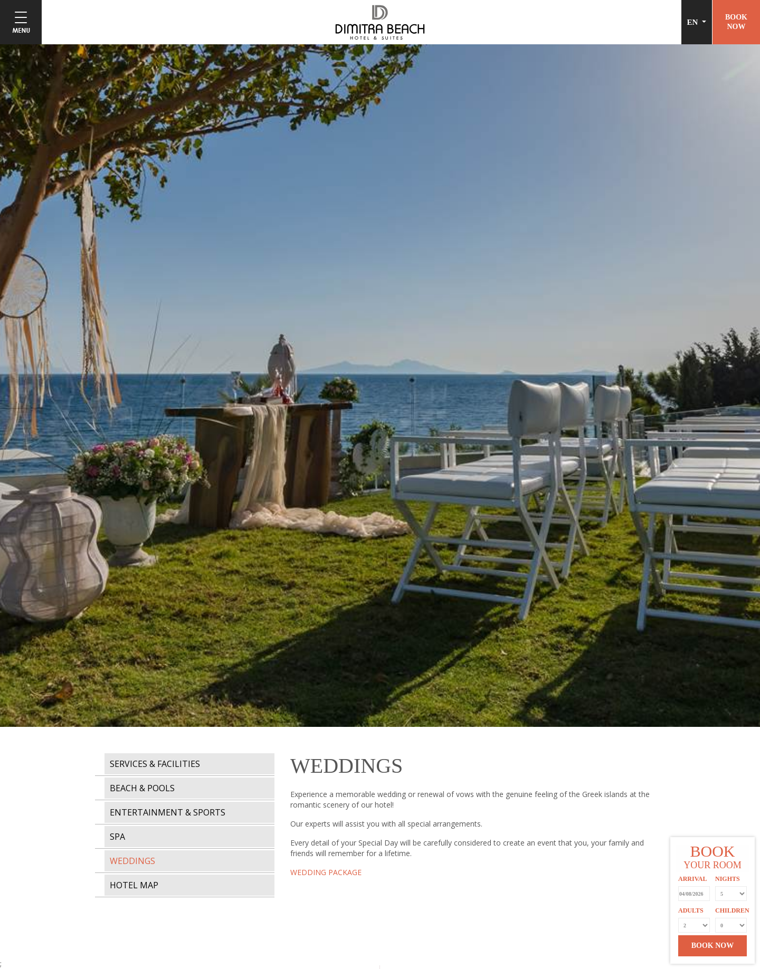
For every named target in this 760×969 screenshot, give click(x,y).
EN (693, 22)
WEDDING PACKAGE (326, 872)
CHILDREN (731, 910)
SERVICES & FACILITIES (155, 764)
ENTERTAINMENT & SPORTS (167, 812)
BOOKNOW (736, 22)
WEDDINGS (132, 861)
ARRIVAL (692, 878)
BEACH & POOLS (142, 788)
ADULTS (691, 910)
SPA (117, 836)
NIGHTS (727, 878)
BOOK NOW (712, 945)
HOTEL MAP (134, 885)
